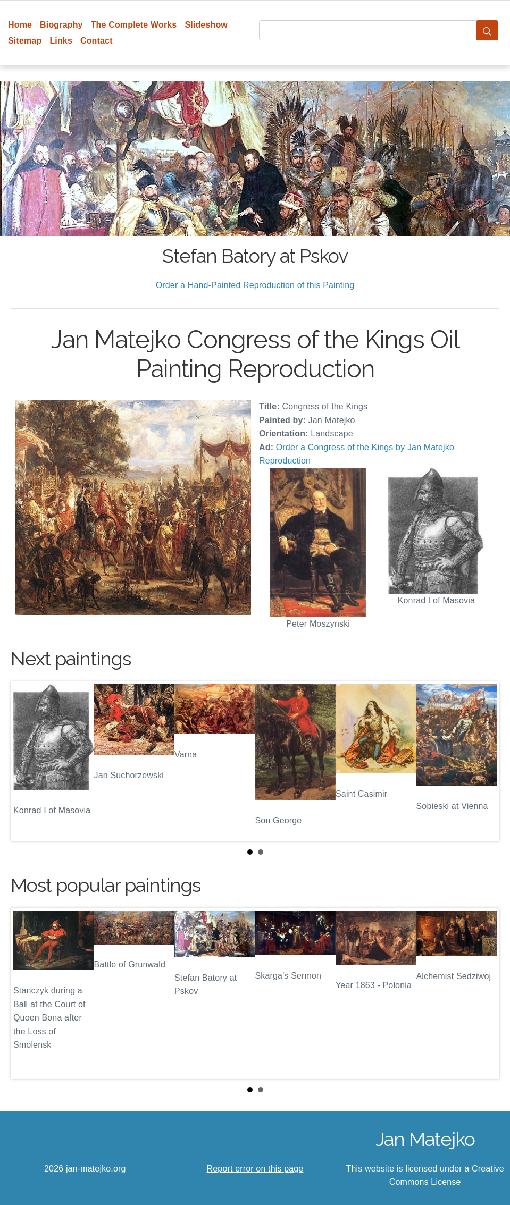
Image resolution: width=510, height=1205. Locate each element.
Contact (96, 40)
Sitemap (24, 40)
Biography (61, 24)
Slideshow (206, 24)
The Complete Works (134, 24)
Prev (27, 761)
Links (60, 40)
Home (20, 24)
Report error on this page (255, 1168)
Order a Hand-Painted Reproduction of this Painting (255, 285)
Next (482, 761)
